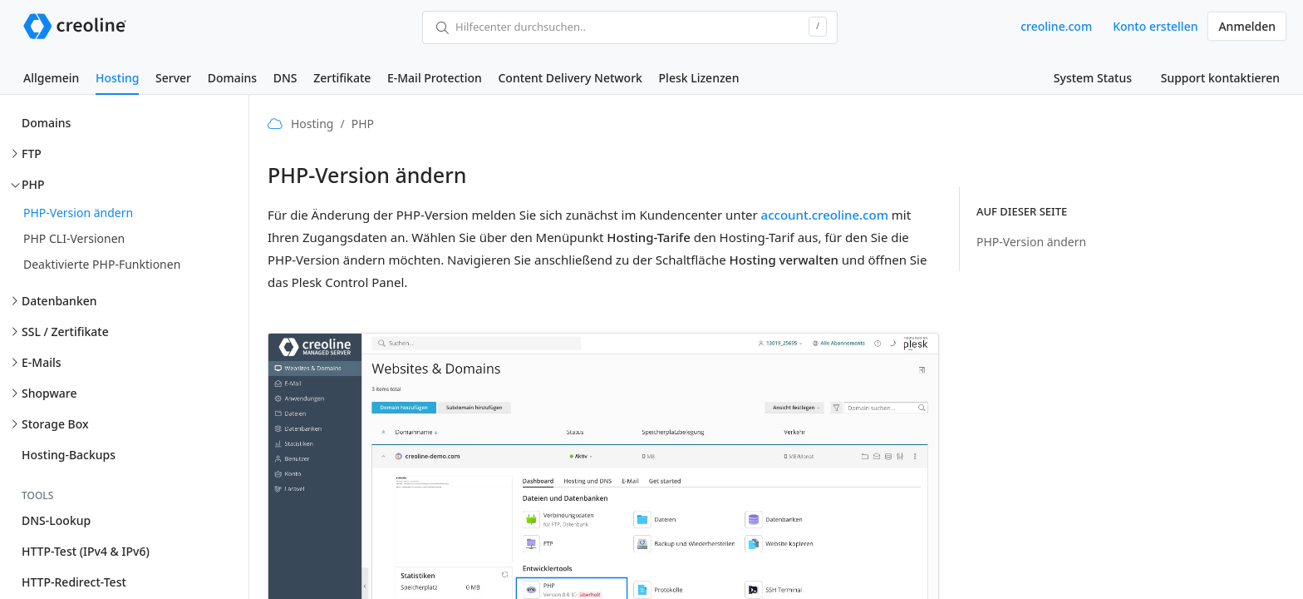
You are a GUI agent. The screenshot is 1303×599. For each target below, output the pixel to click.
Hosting (117, 78)
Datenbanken (59, 301)
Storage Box (55, 424)
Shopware (49, 393)
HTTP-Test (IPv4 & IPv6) (86, 551)
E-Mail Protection (434, 78)
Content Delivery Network (570, 78)
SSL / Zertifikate (65, 331)
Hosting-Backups (69, 455)
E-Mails (41, 362)
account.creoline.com (824, 214)
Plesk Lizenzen (699, 78)
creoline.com (1056, 26)
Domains (232, 78)
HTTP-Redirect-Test (74, 582)
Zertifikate (342, 78)
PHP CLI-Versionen (74, 238)
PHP (33, 184)
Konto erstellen (1155, 26)
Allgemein (51, 78)
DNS (285, 78)
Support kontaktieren (1220, 78)
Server (173, 78)
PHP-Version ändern (78, 212)
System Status (1093, 78)
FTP (32, 153)
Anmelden (1247, 26)
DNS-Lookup (56, 520)
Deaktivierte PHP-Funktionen (101, 264)
